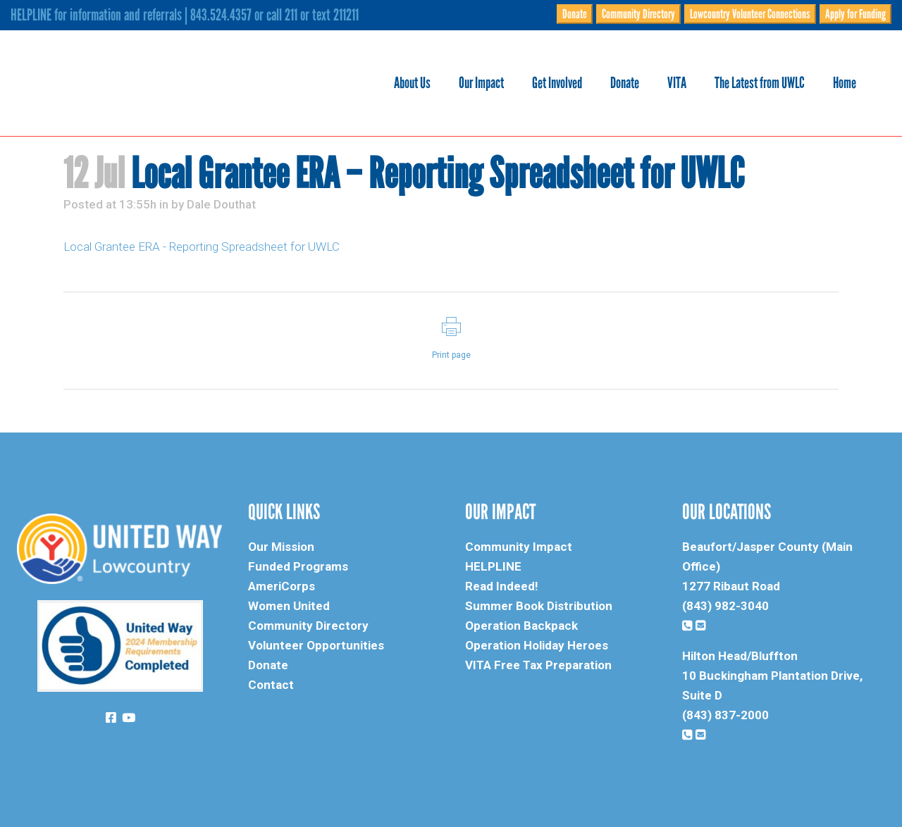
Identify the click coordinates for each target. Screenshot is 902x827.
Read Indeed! (501, 586)
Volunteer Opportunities (316, 645)
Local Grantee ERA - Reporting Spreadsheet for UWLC (201, 247)
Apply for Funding (855, 14)
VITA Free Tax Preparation (538, 665)
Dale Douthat (221, 204)
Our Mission (281, 547)
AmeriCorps (281, 586)
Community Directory (638, 14)
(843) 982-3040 (725, 606)
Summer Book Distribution (538, 606)
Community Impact (518, 547)
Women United (289, 606)
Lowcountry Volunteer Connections (750, 14)
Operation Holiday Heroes (536, 645)
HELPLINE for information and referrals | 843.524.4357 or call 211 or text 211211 (185, 15)
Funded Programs (298, 566)
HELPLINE (493, 566)
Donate (574, 14)
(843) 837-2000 (725, 715)
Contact (271, 685)
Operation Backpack (521, 625)
